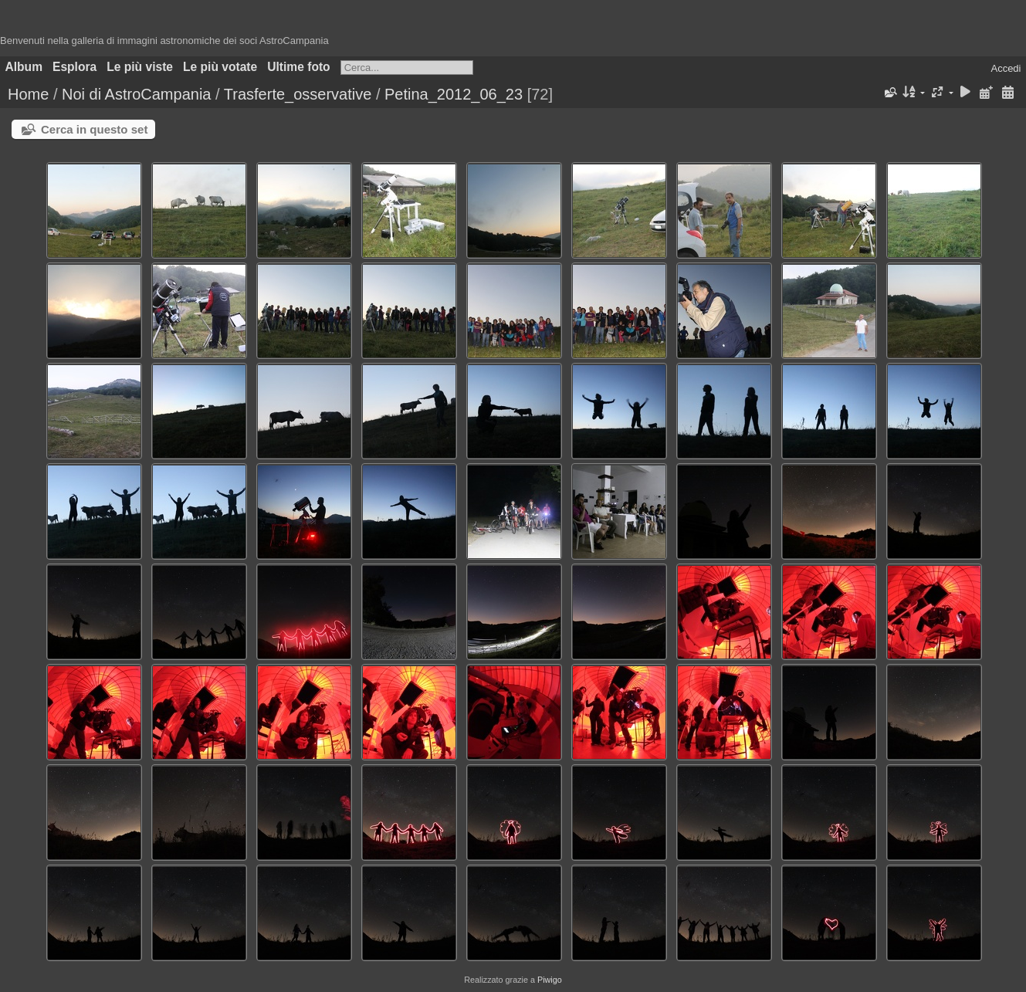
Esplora (74, 66)
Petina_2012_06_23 (453, 94)
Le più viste (140, 66)
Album (24, 66)
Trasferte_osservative (298, 94)
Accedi (1005, 68)
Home (28, 94)
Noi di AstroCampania (136, 94)
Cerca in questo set (94, 129)
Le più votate (220, 66)
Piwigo (549, 979)
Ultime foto (298, 66)
